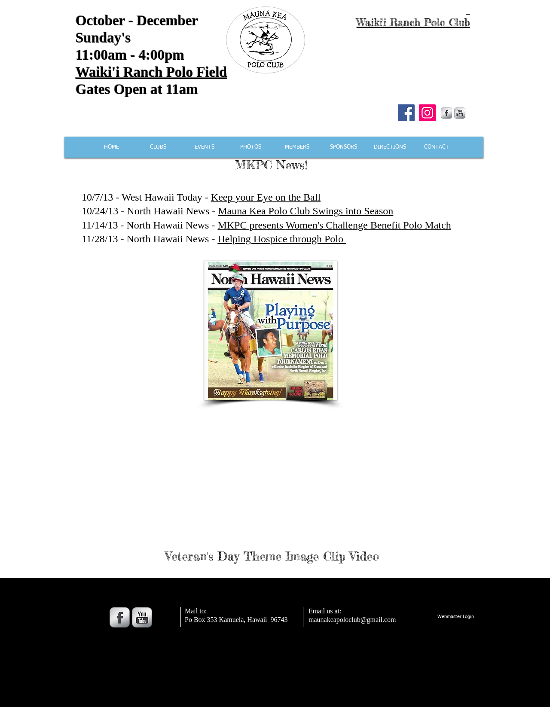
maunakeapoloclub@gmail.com (352, 619)
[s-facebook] (446, 113)
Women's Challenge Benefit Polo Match (368, 225)
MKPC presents (251, 225)
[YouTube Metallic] (459, 113)
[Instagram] (427, 112)
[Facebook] (406, 112)
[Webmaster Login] (455, 617)
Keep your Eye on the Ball (266, 197)
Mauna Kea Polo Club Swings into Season (305, 210)
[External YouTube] (273, 476)
